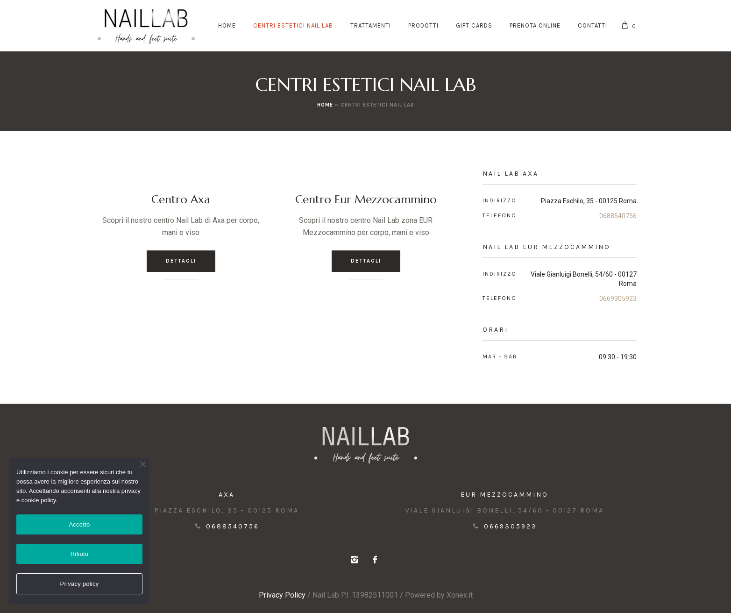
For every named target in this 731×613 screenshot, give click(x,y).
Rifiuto (80, 553)
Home (325, 105)
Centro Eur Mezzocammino (366, 199)
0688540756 (618, 216)
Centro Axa (180, 199)
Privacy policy (79, 583)
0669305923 (618, 298)
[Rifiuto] (142, 464)
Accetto (79, 524)
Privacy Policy (282, 595)
